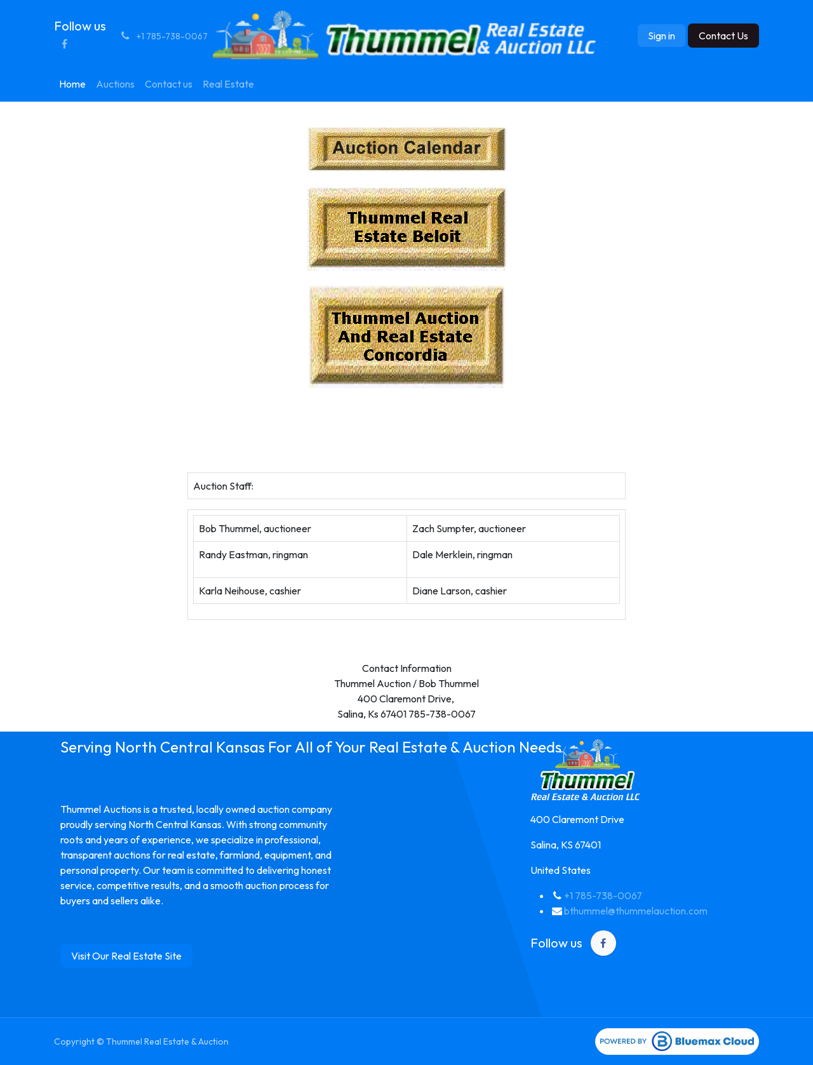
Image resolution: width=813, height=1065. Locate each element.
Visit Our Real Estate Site (126, 955)
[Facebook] (64, 44)
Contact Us (723, 35)
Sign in (661, 35)
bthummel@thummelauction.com (636, 910)
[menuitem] (72, 84)
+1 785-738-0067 (603, 895)
